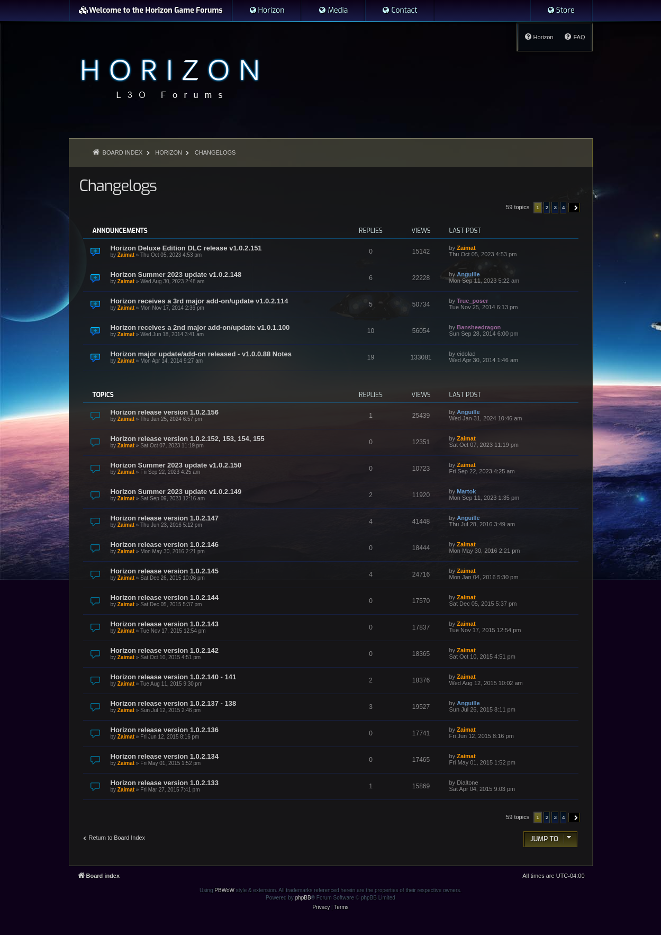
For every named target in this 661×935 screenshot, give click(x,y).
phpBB (303, 898)
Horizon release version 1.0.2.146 (165, 545)
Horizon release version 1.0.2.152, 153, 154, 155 (188, 439)
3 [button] (555, 207)
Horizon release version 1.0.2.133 (165, 783)
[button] (574, 207)
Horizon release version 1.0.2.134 (165, 756)
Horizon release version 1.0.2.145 (165, 571)
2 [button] (547, 207)
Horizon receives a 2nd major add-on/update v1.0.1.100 (200, 327)
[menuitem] (267, 10)
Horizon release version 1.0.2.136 (165, 730)
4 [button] (563, 207)
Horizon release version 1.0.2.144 (165, 597)
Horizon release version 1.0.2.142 (165, 650)
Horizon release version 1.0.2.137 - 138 (174, 703)
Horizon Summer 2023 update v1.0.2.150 (176, 465)
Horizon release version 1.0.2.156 (165, 412)
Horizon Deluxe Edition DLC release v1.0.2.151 (186, 248)
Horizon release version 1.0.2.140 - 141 (174, 677)
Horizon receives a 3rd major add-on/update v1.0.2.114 (199, 301)
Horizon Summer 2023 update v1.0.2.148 (176, 274)
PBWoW (224, 890)
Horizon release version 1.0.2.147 (165, 518)
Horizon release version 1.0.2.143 (165, 624)
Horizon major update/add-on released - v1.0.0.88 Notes (201, 354)
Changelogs (118, 185)
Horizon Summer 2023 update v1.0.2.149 (176, 492)
